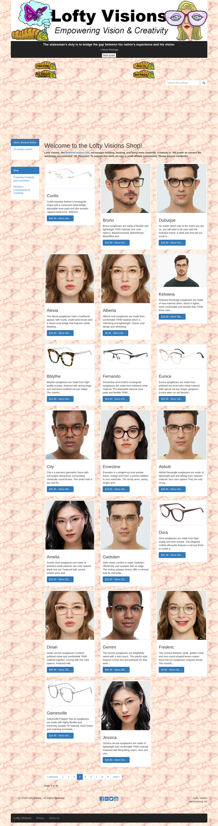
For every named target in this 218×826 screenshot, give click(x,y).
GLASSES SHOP (23, 149)
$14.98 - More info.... (60, 399)
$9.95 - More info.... (115, 333)
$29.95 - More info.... (172, 242)
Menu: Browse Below (25, 142)
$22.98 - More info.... (172, 555)
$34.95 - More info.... (60, 579)
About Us (54, 818)
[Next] (116, 777)
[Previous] (52, 777)
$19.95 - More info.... (116, 242)
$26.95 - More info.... (60, 218)
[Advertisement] (109, 113)
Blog (16, 170)
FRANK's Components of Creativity (22, 189)
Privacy (40, 818)
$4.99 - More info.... (171, 669)
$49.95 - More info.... (172, 489)
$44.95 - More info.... (116, 669)
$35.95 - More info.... (60, 489)
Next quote (109, 55)
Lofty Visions (22, 818)
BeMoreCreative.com (77, 152)
